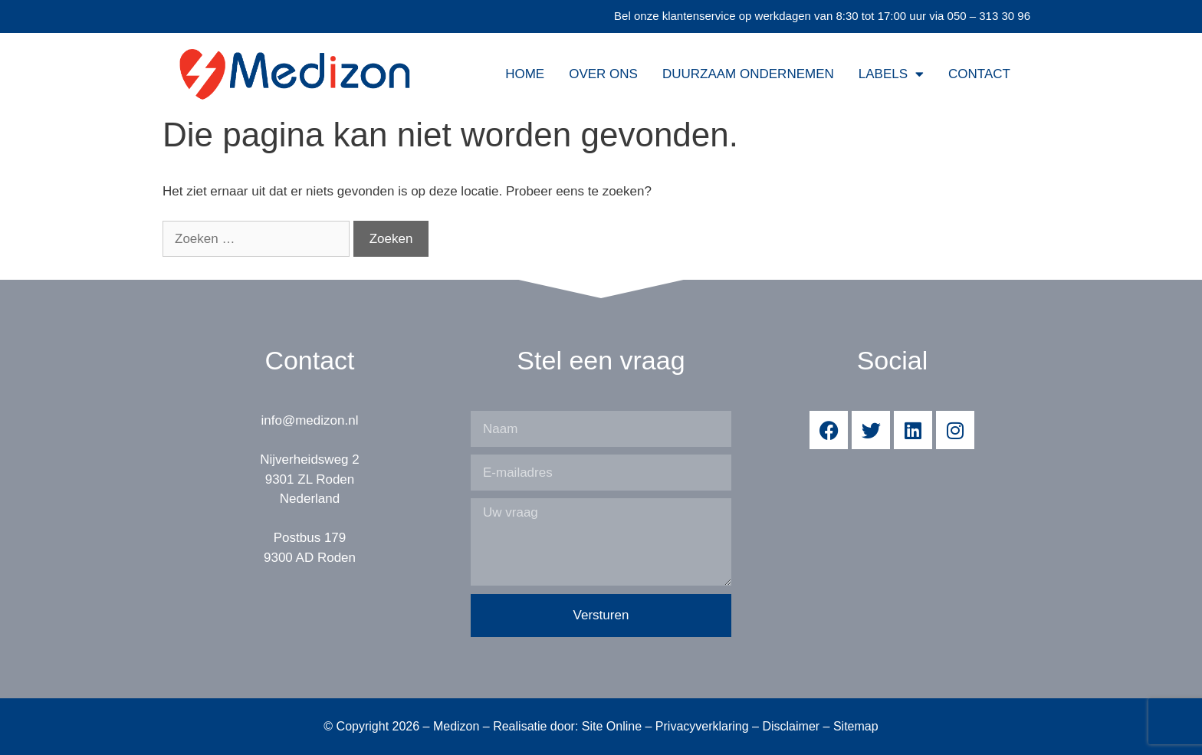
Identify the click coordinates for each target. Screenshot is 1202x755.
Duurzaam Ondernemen (748, 74)
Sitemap (856, 726)
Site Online (612, 726)
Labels (891, 74)
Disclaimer (790, 726)
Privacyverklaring (702, 726)
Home (524, 74)
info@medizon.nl (310, 420)
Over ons (603, 74)
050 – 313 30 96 (988, 15)
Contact (979, 74)
